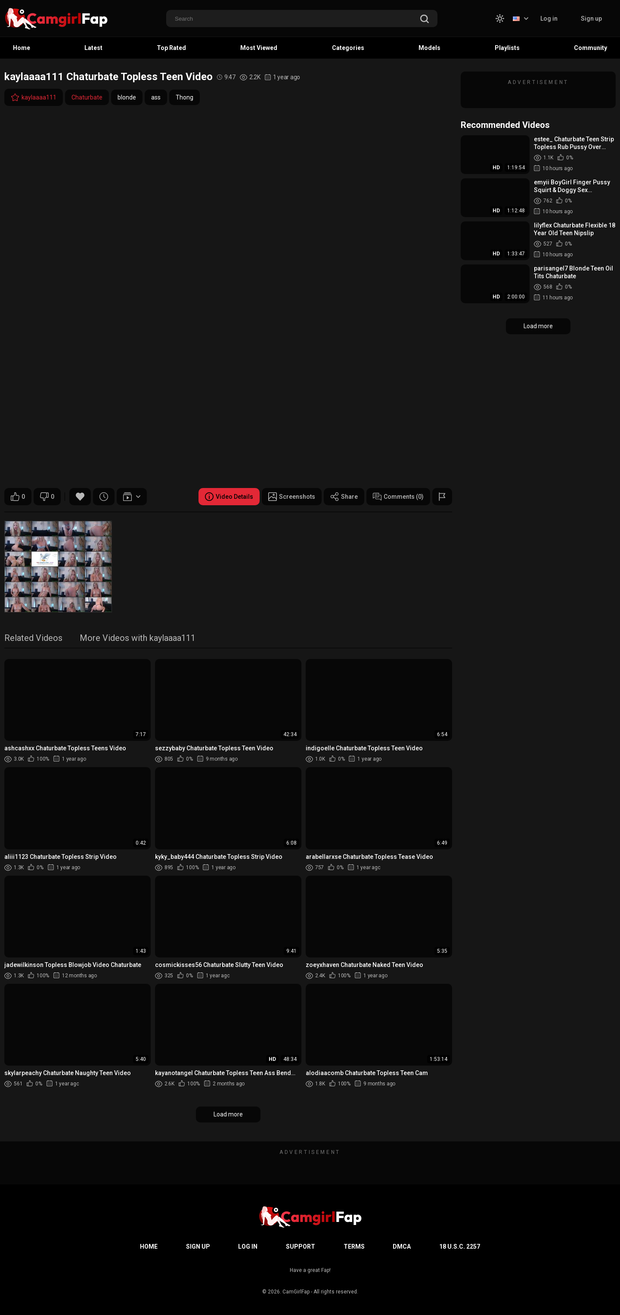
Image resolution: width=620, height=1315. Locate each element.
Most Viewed (258, 47)
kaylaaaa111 (33, 97)
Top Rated (171, 47)
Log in (549, 18)
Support (300, 1246)
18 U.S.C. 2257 (459, 1246)
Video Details (229, 496)
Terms (354, 1246)
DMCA (402, 1246)
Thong (184, 97)
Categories (348, 47)
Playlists (507, 47)
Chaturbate (86, 97)
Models (429, 47)
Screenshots (291, 496)
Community (590, 47)
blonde (127, 97)
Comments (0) (398, 496)
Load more (228, 1114)
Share (344, 496)
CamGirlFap (296, 1292)
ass (156, 97)
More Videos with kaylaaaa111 (137, 638)
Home (21, 47)
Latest (93, 47)
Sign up (591, 18)
